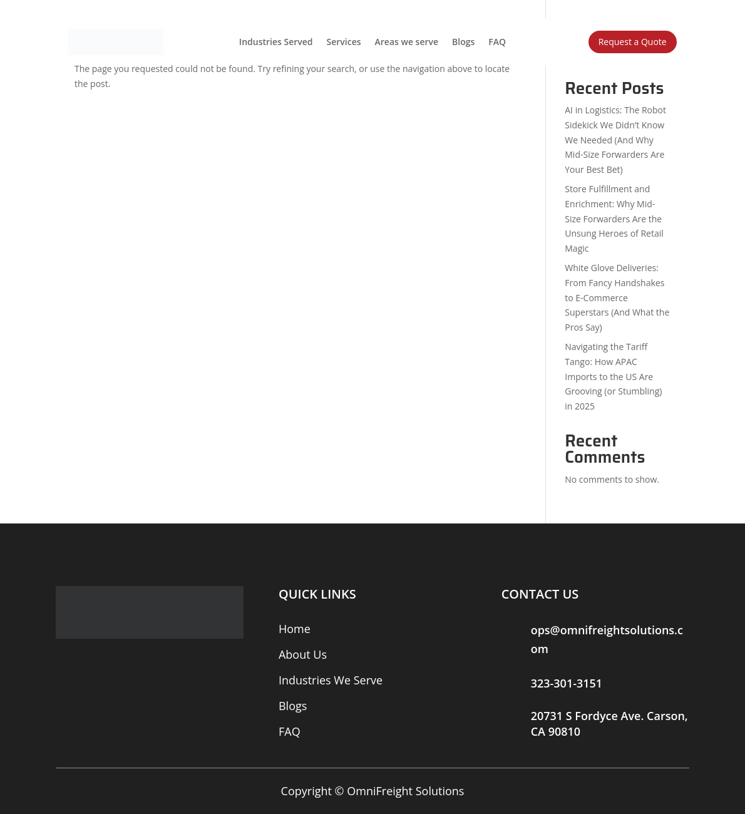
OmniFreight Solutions (405, 790)
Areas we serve (407, 42)
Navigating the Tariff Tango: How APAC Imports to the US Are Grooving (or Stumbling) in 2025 (613, 376)
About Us (303, 654)
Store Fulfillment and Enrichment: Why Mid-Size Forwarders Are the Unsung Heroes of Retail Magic (614, 218)
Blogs (463, 42)
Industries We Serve (331, 680)
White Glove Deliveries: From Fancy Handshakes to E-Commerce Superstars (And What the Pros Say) (617, 297)
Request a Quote (633, 42)
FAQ (497, 42)
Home (295, 628)
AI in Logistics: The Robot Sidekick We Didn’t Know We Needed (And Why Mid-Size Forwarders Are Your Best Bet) (615, 139)
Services (344, 42)
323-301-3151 (567, 683)
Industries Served (276, 42)
